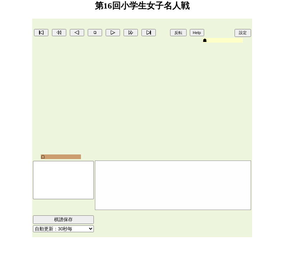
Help (197, 32)
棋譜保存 (63, 219)
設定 (243, 32)
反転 (178, 32)
